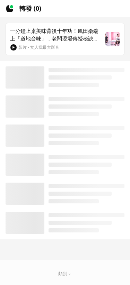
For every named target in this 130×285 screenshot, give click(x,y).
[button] (69, 274)
